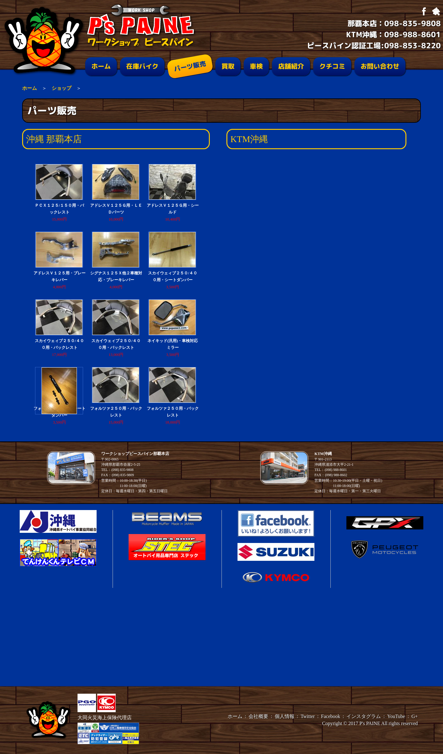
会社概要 (258, 716)
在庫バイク (142, 66)
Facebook (330, 716)
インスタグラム (363, 716)
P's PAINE (369, 723)
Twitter (308, 716)
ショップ (61, 88)
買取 (228, 66)
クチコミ (332, 66)
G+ (414, 716)
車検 (256, 66)
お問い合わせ (380, 66)
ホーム (101, 66)
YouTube (396, 716)
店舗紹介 (291, 66)
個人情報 (284, 716)
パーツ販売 (189, 66)
